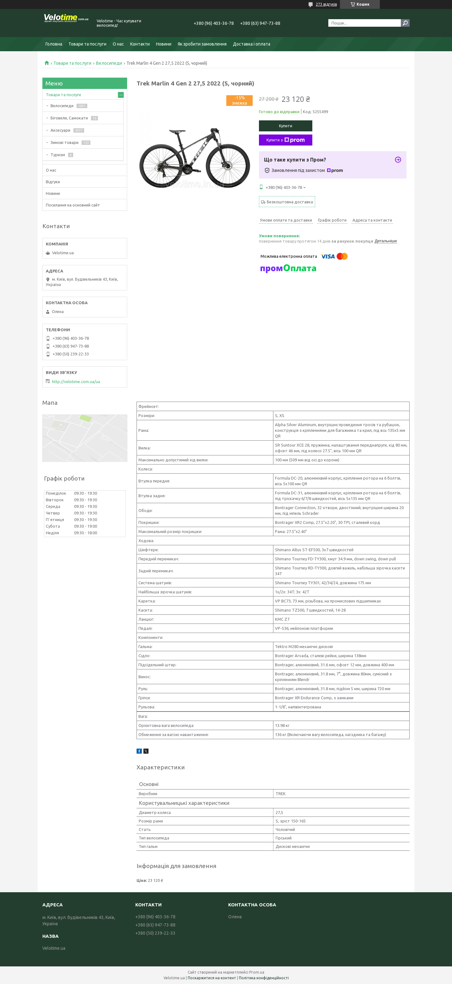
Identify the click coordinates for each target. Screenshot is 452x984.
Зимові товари (64, 142)
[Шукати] (405, 23)
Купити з (285, 140)
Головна (54, 44)
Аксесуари (60, 130)
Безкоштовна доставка (290, 202)
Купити (285, 126)
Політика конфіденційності (264, 978)
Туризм (58, 154)
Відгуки (53, 181)
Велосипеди (109, 63)
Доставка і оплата (251, 44)
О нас (118, 44)
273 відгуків (326, 4)
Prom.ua (256, 972)
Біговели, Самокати (69, 118)
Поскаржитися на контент (212, 978)
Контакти (140, 44)
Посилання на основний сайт (73, 205)
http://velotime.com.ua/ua (76, 381)
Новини (163, 44)
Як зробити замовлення (202, 44)
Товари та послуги (87, 44)
